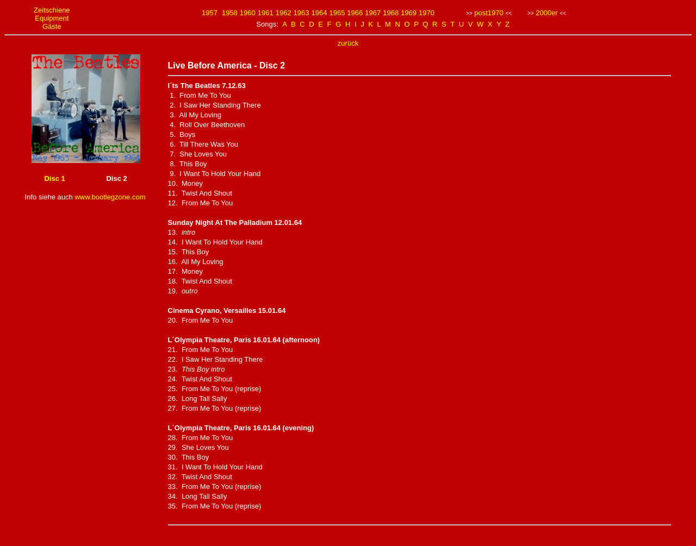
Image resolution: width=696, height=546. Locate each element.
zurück (348, 43)
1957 (209, 13)
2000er (546, 13)
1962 (283, 13)
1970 (426, 13)
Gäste (51, 26)
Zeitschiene (52, 10)
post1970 (489, 13)
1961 (266, 13)
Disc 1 (54, 178)
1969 (409, 13)
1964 (319, 13)
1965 (337, 13)
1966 (355, 13)
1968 (391, 13)
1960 (248, 13)
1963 (301, 13)
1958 (230, 13)
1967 (373, 13)
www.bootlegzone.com (109, 197)
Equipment (52, 18)
